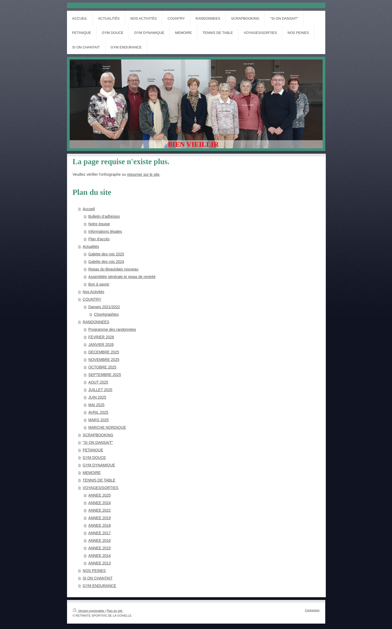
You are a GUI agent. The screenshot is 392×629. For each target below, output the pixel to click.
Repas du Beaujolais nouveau (113, 269)
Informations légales (105, 231)
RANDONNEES (96, 322)
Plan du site (114, 610)
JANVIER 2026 (101, 344)
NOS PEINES (94, 570)
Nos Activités (93, 292)
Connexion (312, 610)
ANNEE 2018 (99, 525)
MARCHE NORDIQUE (107, 427)
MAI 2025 (96, 405)
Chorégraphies (106, 314)
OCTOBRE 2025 (102, 367)
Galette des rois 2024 (106, 261)
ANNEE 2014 (99, 555)
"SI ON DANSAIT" (98, 442)
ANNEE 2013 (99, 563)
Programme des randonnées (112, 329)
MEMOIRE (92, 472)
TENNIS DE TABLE (99, 480)
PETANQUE (93, 450)
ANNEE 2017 (99, 533)
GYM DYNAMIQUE (99, 465)
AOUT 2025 (98, 382)
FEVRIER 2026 (101, 337)
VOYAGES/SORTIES (100, 488)
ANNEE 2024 (99, 503)
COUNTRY (92, 299)
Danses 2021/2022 (104, 307)
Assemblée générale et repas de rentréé (122, 277)
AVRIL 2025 (98, 412)
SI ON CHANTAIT (97, 578)
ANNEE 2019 (99, 518)
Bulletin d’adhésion (104, 216)
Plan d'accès (99, 239)
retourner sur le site (143, 174)
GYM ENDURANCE (99, 586)
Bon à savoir (98, 284)
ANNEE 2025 (99, 495)
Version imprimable (89, 610)
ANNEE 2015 (99, 548)
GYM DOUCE (94, 457)
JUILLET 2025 (100, 390)
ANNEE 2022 (99, 510)
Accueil (89, 209)
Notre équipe (99, 224)
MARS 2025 (98, 420)
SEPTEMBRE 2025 (104, 375)
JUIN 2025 (97, 397)
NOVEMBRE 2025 (103, 359)
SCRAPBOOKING (98, 435)
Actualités (91, 246)
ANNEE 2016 (99, 540)
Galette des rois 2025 (106, 254)
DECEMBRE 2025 (103, 352)
